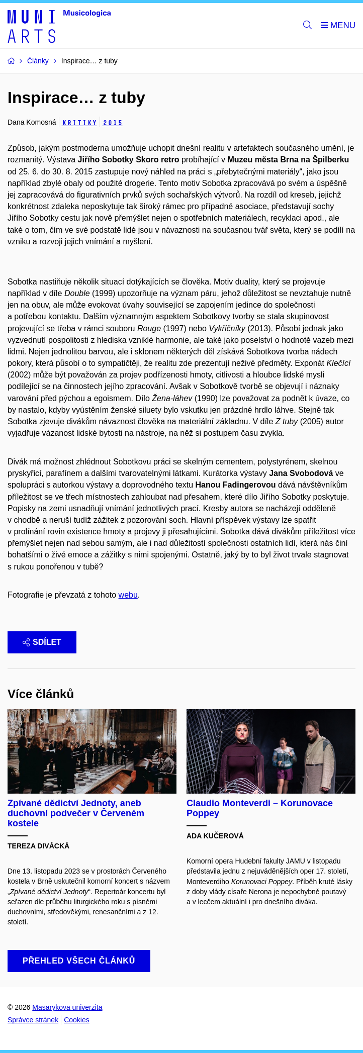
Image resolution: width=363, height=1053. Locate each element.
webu (128, 595)
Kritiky (79, 123)
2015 (113, 123)
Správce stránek (33, 1020)
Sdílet (42, 642)
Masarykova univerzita (67, 1007)
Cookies (76, 1020)
